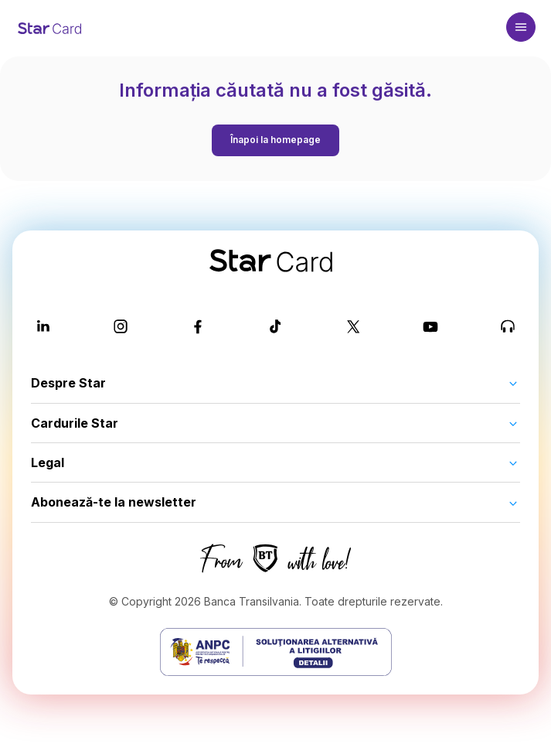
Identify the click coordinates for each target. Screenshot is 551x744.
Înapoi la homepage (275, 139)
